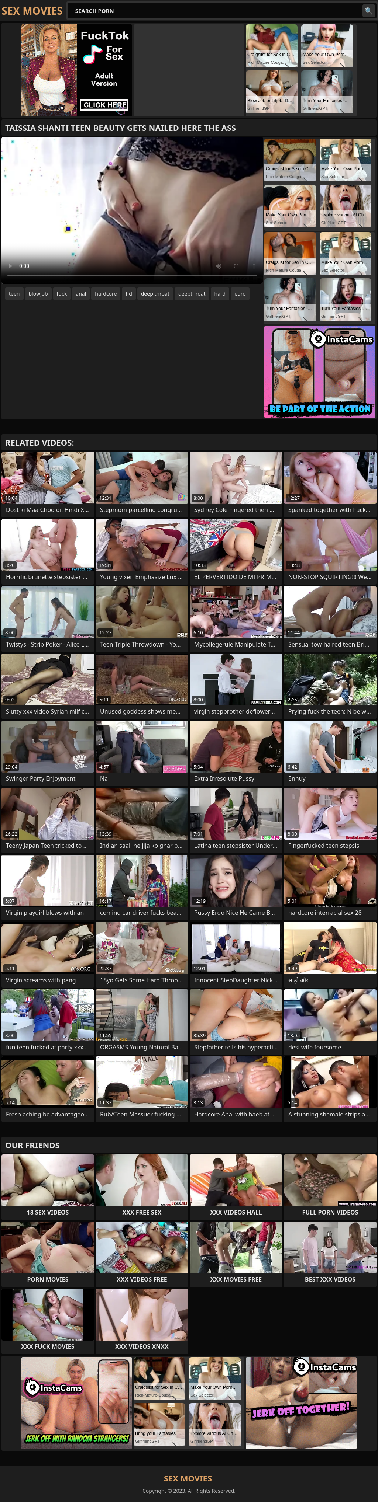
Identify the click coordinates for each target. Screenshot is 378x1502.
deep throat (155, 293)
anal (81, 293)
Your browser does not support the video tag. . (132, 210)
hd (129, 293)
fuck (62, 293)
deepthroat (192, 293)
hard (220, 293)
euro (240, 293)
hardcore (106, 293)
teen (14, 293)
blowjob (38, 293)
